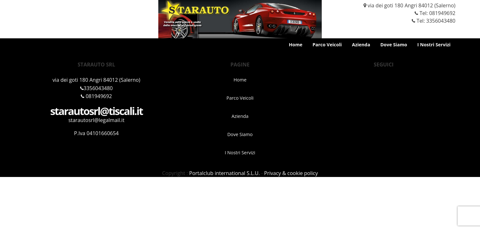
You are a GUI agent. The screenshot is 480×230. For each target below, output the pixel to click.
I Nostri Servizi (433, 45)
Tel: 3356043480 (431, 20)
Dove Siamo (393, 45)
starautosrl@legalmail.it (96, 120)
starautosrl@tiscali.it (96, 111)
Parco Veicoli (327, 45)
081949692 (442, 13)
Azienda (361, 45)
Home (296, 45)
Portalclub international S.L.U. (224, 173)
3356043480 (96, 88)
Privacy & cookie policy (291, 173)
